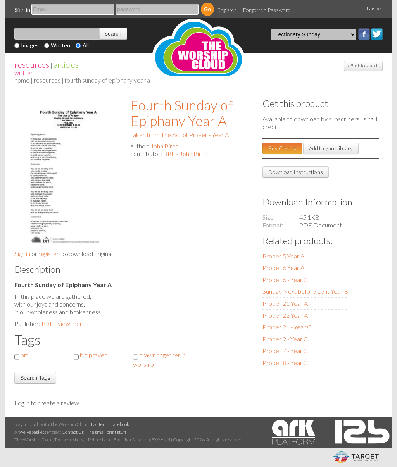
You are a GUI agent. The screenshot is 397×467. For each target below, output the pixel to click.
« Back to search (363, 66)
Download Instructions (295, 172)
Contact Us (73, 432)
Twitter (377, 34)
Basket (375, 8)
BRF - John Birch (185, 153)
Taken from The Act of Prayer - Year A (179, 134)
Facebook (364, 34)
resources (31, 64)
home (21, 80)
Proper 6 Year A (283, 267)
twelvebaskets (32, 432)
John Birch (164, 146)
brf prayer (93, 354)
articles (66, 64)
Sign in (22, 9)
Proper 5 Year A (283, 256)
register (48, 253)
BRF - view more (63, 323)
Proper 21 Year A (285, 303)
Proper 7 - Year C (285, 350)
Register (226, 10)
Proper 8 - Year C (285, 362)
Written (60, 45)
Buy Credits (282, 148)
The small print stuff (106, 432)
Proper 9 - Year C (285, 339)
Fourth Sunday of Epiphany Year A (181, 113)
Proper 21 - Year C (286, 327)
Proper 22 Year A (285, 315)
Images (30, 45)
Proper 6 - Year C (285, 279)
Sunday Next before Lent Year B (305, 291)
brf (24, 354)
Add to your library (331, 148)
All (86, 45)
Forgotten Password (267, 10)
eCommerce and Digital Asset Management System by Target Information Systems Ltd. (356, 457)
